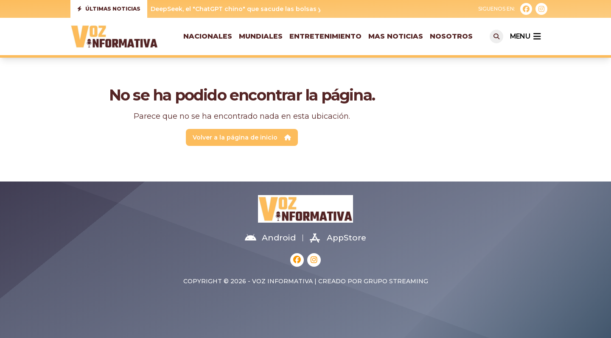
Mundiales (261, 36)
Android (270, 238)
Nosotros (451, 36)
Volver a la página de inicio (242, 137)
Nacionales (207, 36)
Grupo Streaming (396, 281)
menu (525, 36)
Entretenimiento (325, 36)
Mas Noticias (395, 36)
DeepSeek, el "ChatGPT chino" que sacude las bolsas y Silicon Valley (257, 9)
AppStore (338, 238)
